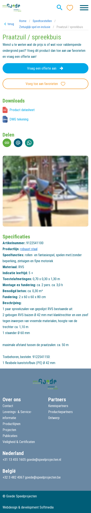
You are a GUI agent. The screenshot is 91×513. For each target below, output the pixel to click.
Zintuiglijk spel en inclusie (34, 27)
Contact (8, 406)
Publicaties (10, 436)
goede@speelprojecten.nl (44, 460)
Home (22, 21)
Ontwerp (54, 418)
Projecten (9, 430)
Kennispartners (58, 406)
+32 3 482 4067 (13, 477)
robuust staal (28, 249)
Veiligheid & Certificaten (19, 442)
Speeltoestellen (42, 21)
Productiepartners (60, 412)
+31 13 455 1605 (14, 460)
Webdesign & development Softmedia (28, 507)
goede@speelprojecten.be (43, 477)
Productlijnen (11, 424)
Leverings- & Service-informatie (17, 415)
